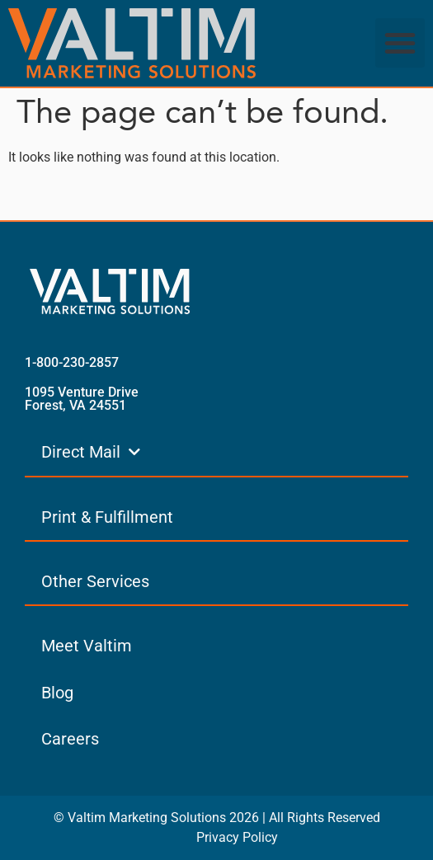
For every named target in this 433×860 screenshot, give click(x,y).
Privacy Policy (237, 837)
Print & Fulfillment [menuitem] (107, 517)
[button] (400, 43)
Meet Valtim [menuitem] (86, 646)
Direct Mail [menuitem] (90, 452)
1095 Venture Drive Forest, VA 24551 (82, 398)
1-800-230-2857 (72, 362)
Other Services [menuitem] (95, 581)
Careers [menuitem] (70, 739)
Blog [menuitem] (57, 693)
